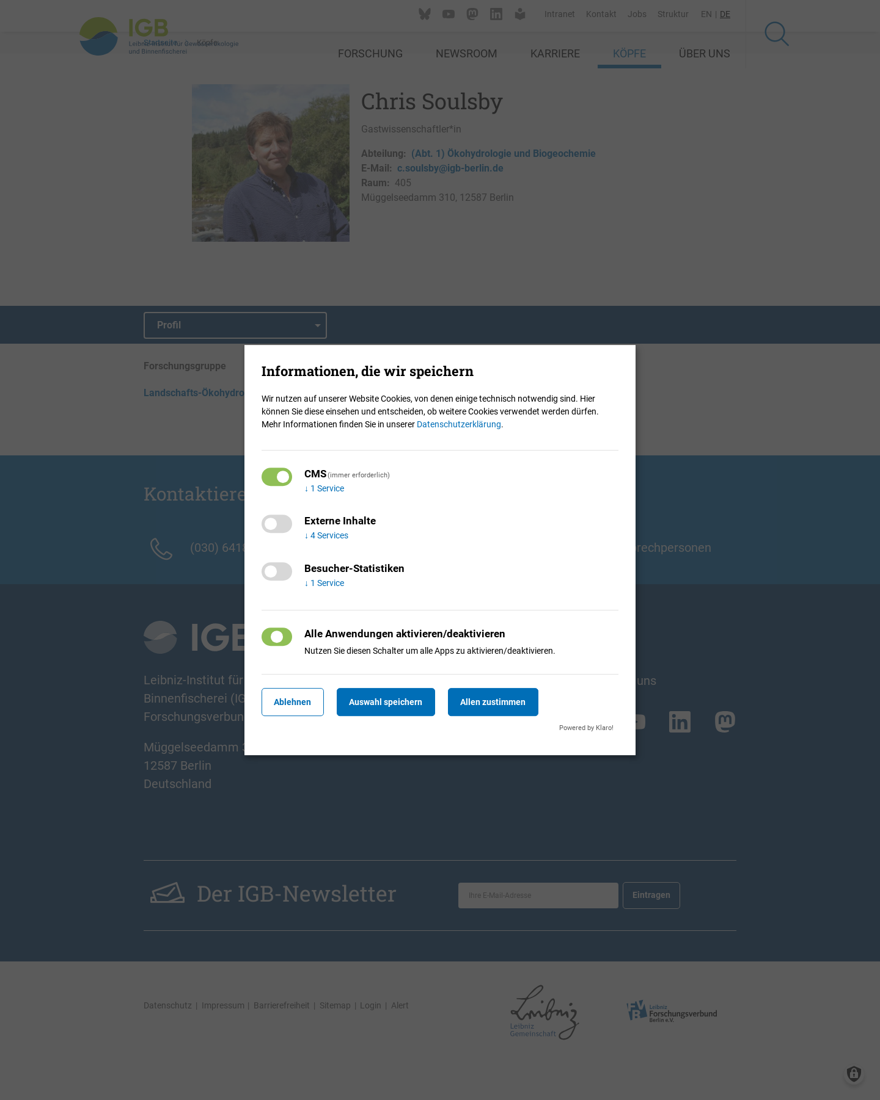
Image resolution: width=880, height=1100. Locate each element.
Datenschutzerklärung (459, 424)
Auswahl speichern (396, 702)
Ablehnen (296, 702)
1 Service (324, 488)
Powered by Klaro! (586, 728)
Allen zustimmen (510, 702)
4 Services (326, 536)
